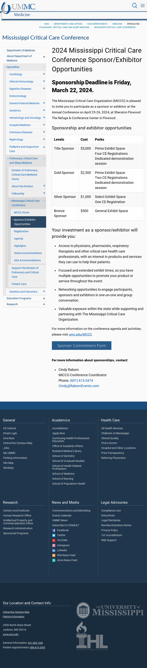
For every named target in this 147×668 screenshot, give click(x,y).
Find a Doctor (109, 438)
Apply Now (58, 429)
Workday (8, 463)
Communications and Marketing (71, 506)
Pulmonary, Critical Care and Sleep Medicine (64, 23)
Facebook (60, 526)
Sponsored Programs (16, 529)
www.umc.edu (10, 630)
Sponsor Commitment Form (81, 341)
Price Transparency (112, 448)
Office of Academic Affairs (67, 442)
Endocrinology (17, 92)
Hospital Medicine (19, 121)
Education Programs (19, 294)
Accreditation (60, 424)
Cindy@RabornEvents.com (79, 382)
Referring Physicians (113, 453)
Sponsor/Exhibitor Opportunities (25, 218)
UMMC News (60, 516)
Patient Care (19, 280)
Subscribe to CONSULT (65, 521)
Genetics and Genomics (23, 287)
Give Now (9, 434)
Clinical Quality (110, 434)
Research (12, 300)
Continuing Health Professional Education (70, 436)
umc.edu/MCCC (80, 330)
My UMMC (9, 448)
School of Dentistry (63, 451)
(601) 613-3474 (81, 376)
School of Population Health (68, 479)
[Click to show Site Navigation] (142, 5)
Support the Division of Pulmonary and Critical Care (25, 268)
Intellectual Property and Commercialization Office (18, 518)
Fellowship (18, 189)
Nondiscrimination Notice (116, 521)
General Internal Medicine (24, 99)
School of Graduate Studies (68, 456)
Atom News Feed (64, 556)
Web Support (109, 536)
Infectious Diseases (20, 128)
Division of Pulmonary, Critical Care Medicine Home (25, 171)
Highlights (20, 241)
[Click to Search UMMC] (134, 5)
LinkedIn (59, 546)
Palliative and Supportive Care (24, 145)
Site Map (8, 458)
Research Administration (18, 524)
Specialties (13, 63)
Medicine (59, 6)
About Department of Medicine (19, 54)
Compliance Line (111, 506)
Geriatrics (15, 106)
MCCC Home (21, 208)
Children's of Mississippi (115, 429)
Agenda (18, 234)
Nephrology (16, 135)
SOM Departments (97, 20)
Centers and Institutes (16, 506)
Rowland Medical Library (67, 447)
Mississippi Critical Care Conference (115, 23)
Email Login (10, 429)
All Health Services (112, 424)
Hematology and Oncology (25, 113)
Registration (21, 227)
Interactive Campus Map (17, 438)
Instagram (60, 541)
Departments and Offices (68, 20)
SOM (46, 20)
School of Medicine (63, 469)
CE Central (9, 424)
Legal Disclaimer (111, 516)
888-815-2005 (37, 643)
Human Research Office (17, 511)
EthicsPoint (108, 511)
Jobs (6, 443)
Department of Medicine (21, 46)
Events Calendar (62, 511)
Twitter (58, 531)
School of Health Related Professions (66, 463)
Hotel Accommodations (28, 249)
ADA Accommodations (27, 256)
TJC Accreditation (111, 531)
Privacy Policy (109, 526)
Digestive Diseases (20, 84)
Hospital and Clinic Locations (118, 443)
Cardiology (15, 70)
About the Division (22, 182)
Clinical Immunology (21, 77)
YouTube (59, 536)
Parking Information (15, 453)
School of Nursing (62, 474)
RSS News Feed (63, 551)
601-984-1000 (35, 638)
